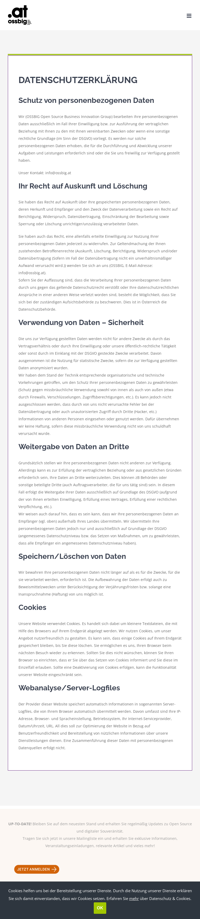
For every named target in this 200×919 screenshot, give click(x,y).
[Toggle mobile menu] (189, 15)
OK (100, 908)
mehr (134, 898)
